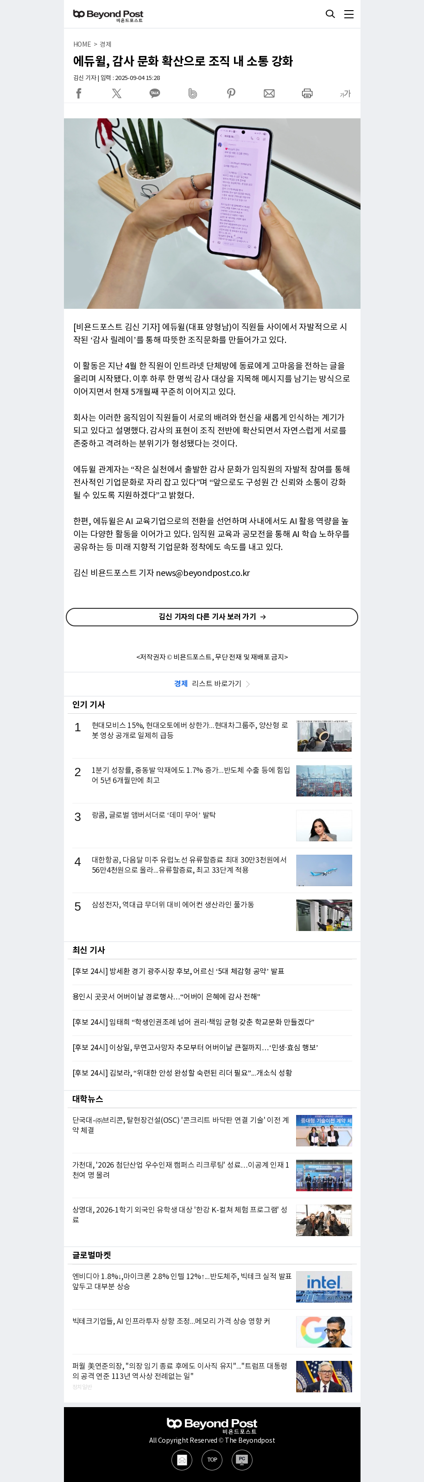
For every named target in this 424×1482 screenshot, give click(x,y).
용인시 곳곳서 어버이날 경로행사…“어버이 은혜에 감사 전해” (166, 997)
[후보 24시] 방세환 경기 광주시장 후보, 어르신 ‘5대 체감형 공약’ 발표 (178, 972)
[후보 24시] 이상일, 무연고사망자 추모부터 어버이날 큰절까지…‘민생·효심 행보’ (195, 1048)
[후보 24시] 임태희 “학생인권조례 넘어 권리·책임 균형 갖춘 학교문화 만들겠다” (193, 1022)
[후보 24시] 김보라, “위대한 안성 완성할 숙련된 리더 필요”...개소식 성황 (182, 1073)
